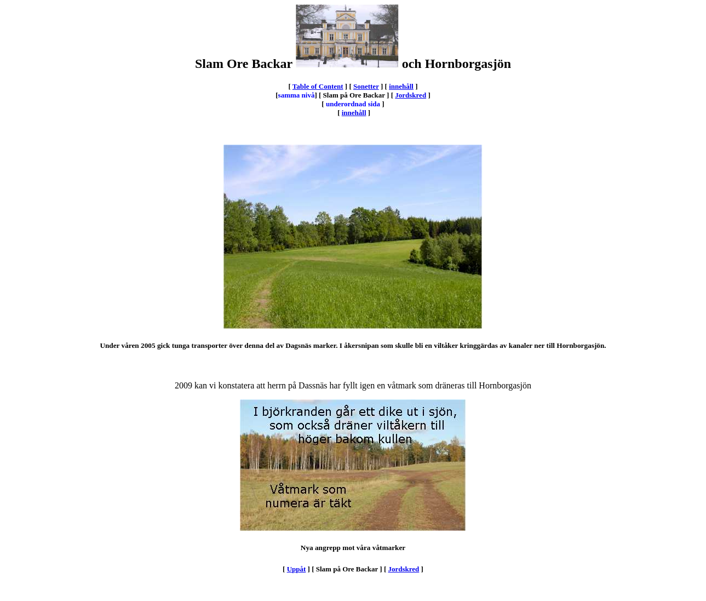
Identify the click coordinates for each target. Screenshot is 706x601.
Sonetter (366, 86)
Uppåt (296, 569)
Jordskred (410, 95)
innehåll (401, 86)
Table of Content (317, 86)
